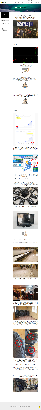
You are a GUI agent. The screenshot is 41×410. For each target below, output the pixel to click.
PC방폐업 (22, 3)
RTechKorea (36, 3)
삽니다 (16, 3)
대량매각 (29, 3)
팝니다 (13, 3)
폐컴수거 (26, 3)
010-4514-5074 (19, 406)
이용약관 (20, 405)
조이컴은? (32, 3)
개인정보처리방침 (17, 405)
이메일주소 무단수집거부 (23, 405)
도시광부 (10, 3)
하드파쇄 (19, 3)
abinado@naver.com (29, 406)
